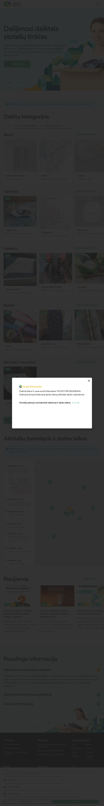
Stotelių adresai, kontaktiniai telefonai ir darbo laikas (45, 402)
